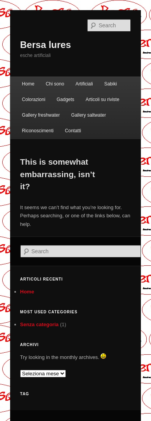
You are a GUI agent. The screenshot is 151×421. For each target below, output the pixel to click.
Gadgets (65, 99)
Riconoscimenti (37, 130)
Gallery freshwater (41, 115)
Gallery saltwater (88, 115)
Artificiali (84, 84)
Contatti (73, 130)
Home (28, 84)
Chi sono (55, 84)
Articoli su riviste (102, 99)
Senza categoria (39, 324)
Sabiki (110, 84)
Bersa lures (45, 44)
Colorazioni (33, 99)
